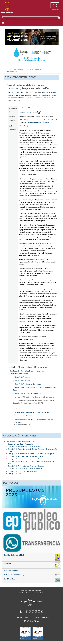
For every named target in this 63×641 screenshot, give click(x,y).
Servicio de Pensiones (22, 377)
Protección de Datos (42, 617)
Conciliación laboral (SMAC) (14, 555)
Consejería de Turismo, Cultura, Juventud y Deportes (26, 466)
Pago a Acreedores (11, 571)
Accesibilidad (18, 617)
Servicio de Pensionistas (23, 380)
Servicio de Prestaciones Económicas (28, 384)
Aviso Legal (29, 617)
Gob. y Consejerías (17, 69)
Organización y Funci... (34, 69)
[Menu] (3, 23)
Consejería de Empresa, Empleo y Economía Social (25, 459)
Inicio (7, 69)
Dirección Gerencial (15, 93)
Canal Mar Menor (12, 579)
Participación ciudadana (14, 575)
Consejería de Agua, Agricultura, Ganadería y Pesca (25, 456)
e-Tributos (8, 564)
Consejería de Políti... (11, 71)
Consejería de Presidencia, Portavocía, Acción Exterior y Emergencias (31, 454)
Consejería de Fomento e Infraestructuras (22, 471)
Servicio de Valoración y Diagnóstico (28, 393)
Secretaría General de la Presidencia (20, 444)
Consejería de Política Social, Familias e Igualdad (24, 447)
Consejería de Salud (15, 474)
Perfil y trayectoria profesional (30, 112)
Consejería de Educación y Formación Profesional (25, 468)
